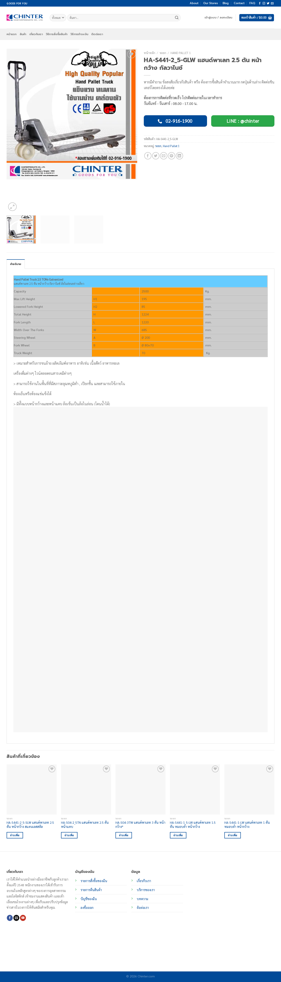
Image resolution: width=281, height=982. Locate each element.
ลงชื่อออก (87, 908)
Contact (239, 3)
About (194, 3)
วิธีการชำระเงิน (79, 34)
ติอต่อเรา (143, 908)
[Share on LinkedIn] (179, 155)
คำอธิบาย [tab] (15, 264)
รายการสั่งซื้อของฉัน (94, 881)
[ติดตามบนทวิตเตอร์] (268, 3)
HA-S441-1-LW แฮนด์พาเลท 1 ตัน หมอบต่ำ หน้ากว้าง (247, 824)
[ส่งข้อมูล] (176, 18)
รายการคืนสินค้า (91, 890)
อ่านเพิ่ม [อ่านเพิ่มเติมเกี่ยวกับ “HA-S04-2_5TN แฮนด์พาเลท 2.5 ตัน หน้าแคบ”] (69, 835)
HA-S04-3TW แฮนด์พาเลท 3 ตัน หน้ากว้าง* (140, 824)
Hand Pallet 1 (181, 53)
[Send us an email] (272, 3)
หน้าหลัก (149, 53)
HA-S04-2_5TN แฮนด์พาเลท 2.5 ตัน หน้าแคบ (85, 824)
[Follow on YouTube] (23, 918)
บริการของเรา (146, 890)
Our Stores (210, 3)
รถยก (163, 53)
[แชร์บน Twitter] (155, 155)
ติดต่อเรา (97, 34)
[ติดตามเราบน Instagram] (264, 3)
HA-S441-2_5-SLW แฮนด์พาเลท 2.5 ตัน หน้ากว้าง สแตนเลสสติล (30, 824)
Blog (226, 3)
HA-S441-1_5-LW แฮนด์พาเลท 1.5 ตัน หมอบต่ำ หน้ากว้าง (193, 824)
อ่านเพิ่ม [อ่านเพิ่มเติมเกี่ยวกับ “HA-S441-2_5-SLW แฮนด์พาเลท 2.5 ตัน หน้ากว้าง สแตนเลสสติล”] (15, 835)
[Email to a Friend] (163, 155)
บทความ (142, 899)
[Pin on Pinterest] (171, 155)
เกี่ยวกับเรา (36, 34)
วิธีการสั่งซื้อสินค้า (56, 34)
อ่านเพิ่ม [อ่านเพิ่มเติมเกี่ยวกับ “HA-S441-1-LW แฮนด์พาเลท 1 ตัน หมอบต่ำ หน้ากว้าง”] (232, 835)
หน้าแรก (12, 34)
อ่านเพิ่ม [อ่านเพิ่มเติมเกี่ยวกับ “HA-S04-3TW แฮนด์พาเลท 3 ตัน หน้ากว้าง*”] (123, 835)
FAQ (252, 3)
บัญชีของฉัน (89, 899)
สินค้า (23, 34)
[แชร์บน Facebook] (147, 155)
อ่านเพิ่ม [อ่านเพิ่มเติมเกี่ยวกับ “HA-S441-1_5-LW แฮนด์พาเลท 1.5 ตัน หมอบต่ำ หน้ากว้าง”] (178, 835)
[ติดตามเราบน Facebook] (259, 3)
